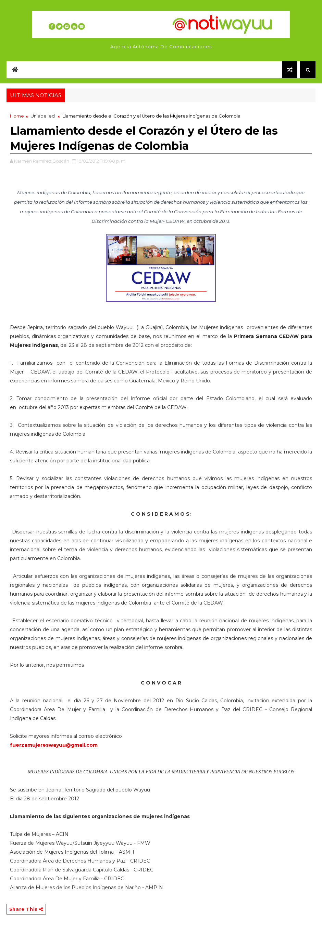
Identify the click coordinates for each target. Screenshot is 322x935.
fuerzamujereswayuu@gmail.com (54, 745)
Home (17, 116)
